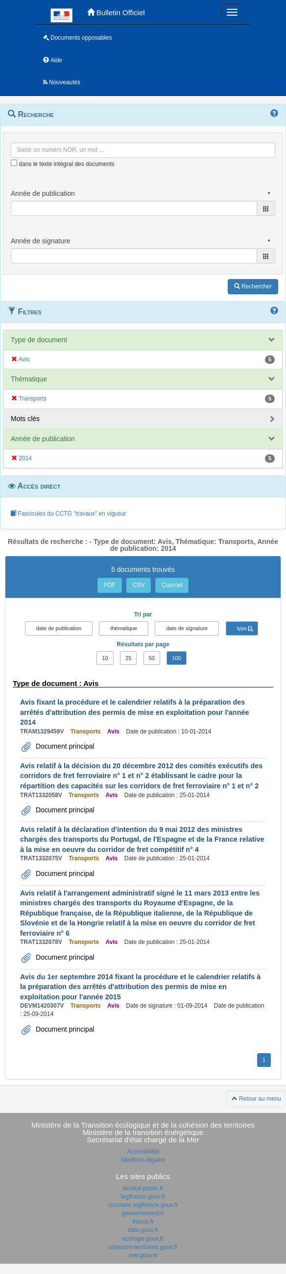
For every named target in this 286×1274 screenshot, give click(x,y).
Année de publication (43, 439)
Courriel (172, 585)
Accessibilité (143, 1151)
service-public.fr (143, 1188)
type (242, 628)
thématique (123, 628)
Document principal (64, 746)
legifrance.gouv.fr (142, 1196)
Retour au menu (256, 1098)
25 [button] (128, 658)
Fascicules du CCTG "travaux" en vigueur (68, 513)
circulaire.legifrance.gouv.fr (143, 1205)
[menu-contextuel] (14, 163)
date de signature (187, 628)
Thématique (29, 379)
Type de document (39, 340)
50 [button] (152, 658)
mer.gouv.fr (142, 1255)
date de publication (58, 628)
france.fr (143, 1221)
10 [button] (105, 658)
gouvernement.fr (142, 1213)
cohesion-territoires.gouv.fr (142, 1247)
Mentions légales (143, 1159)
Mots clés (25, 419)
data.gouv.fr (143, 1230)
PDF (110, 585)
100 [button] (176, 658)
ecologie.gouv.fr (143, 1238)
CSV (139, 585)
